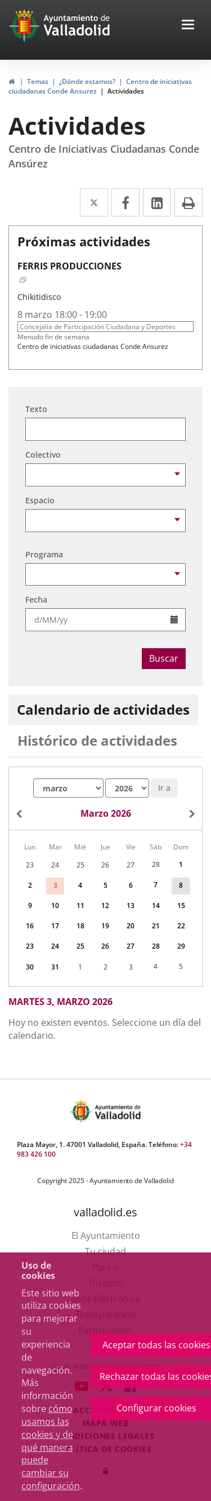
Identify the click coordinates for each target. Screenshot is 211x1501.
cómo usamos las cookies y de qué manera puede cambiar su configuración (50, 1447)
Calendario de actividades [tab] (103, 709)
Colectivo (43, 454)
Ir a (164, 787)
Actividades (125, 91)
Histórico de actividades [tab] (97, 740)
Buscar (163, 658)
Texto (36, 409)
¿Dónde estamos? (87, 81)
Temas (37, 81)
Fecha (36, 599)
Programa (44, 554)
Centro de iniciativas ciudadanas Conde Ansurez (92, 346)
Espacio (40, 500)
